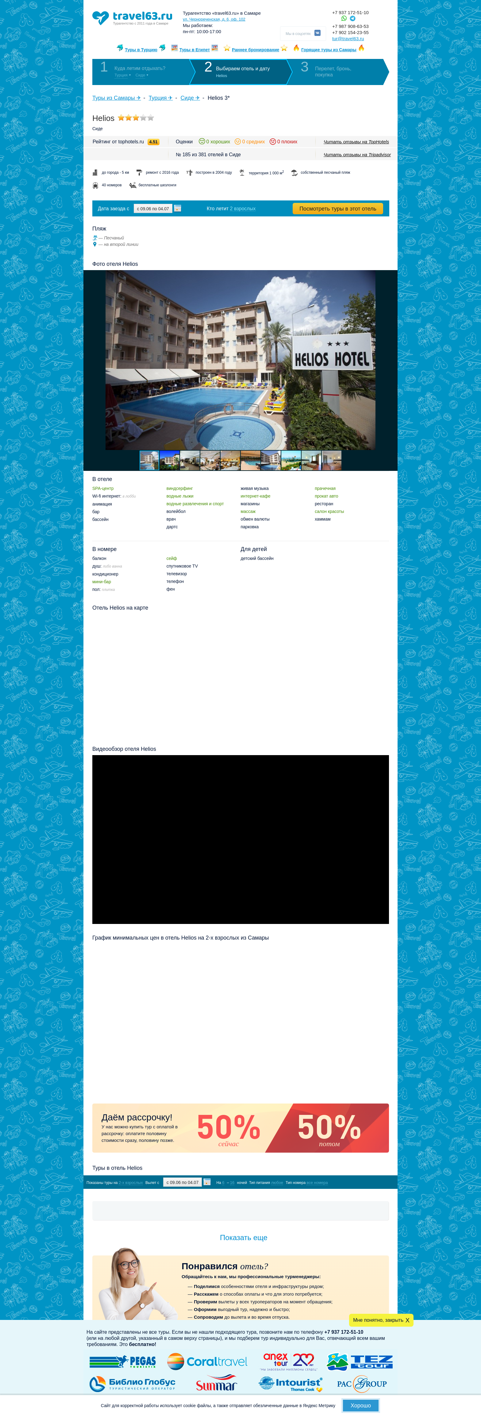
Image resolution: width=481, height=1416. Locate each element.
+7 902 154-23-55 (350, 32)
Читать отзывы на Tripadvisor (357, 154)
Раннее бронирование (255, 49)
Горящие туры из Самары (328, 49)
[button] (392, 360)
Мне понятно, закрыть (378, 1320)
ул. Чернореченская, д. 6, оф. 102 (214, 19)
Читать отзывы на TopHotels (356, 141)
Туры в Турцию (141, 49)
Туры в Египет (194, 49)
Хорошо (361, 1405)
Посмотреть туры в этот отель (337, 209)
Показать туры (356, 1182)
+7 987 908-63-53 (350, 26)
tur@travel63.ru (348, 38)
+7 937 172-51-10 (350, 12)
